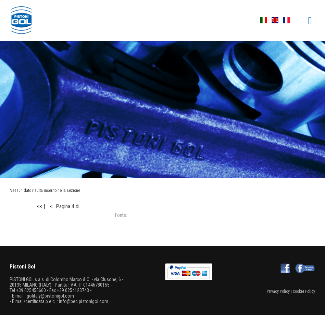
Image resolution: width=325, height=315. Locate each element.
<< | (41, 206)
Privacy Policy (278, 291)
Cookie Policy (304, 291)
